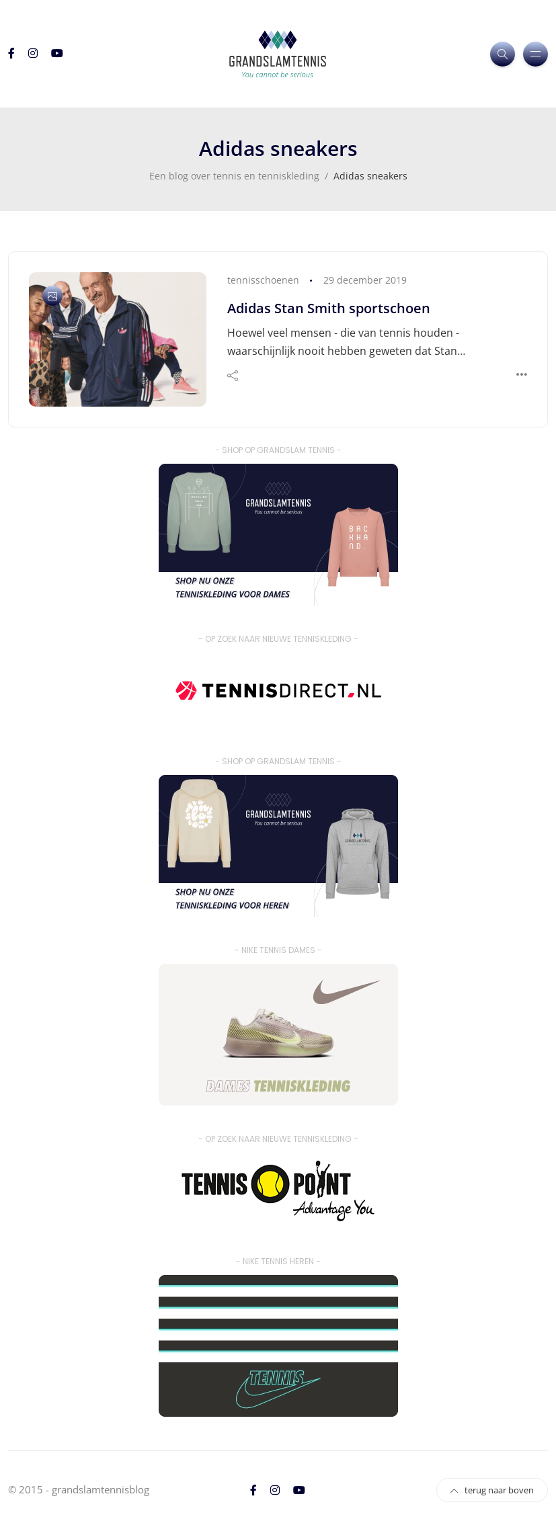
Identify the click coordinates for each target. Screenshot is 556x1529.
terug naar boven (492, 1490)
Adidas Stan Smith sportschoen (328, 308)
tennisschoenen (263, 280)
